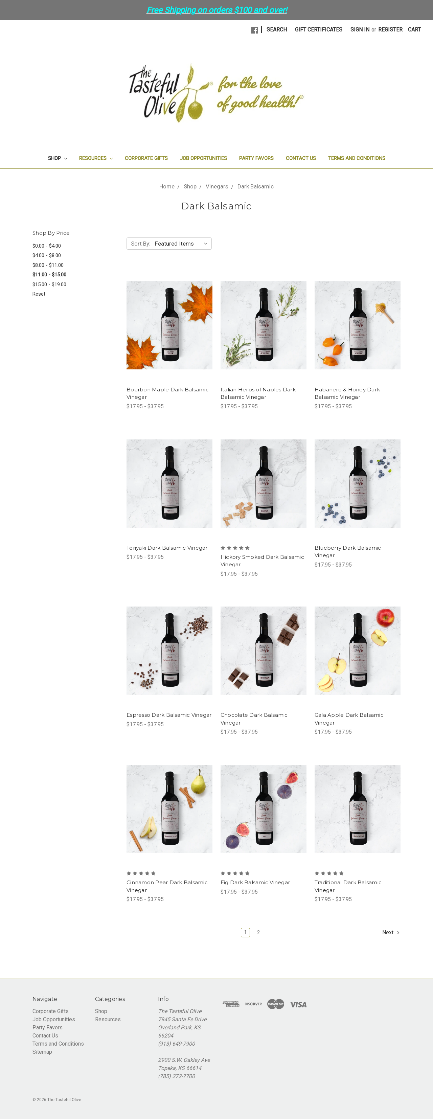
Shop (57, 158)
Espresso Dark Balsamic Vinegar (169, 715)
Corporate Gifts (146, 158)
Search (277, 29)
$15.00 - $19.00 (49, 284)
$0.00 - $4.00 (46, 246)
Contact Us (301, 158)
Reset (38, 294)
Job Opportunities (203, 158)
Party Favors (256, 158)
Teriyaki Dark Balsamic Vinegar (167, 548)
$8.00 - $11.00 (48, 265)
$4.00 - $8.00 (46, 255)
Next (391, 932)
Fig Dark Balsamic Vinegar (255, 882)
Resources (96, 158)
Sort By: (141, 243)
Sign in (359, 29)
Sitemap (42, 1052)
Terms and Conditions (356, 158)
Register (390, 29)
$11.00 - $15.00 (49, 275)
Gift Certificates (318, 29)
